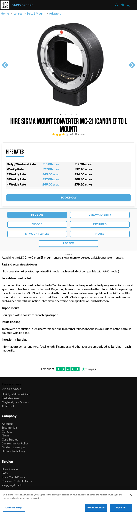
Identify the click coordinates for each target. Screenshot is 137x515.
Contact (7, 431)
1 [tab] (60, 114)
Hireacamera (11, 384)
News (5, 435)
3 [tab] (71, 114)
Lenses (18, 13)
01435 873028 (22, 5)
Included (100, 224)
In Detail (37, 214)
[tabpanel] (68, 65)
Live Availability (99, 214)
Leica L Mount (35, 13)
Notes (99, 233)
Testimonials (9, 427)
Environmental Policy (15, 443)
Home (5, 13)
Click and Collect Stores (17, 481)
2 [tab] (66, 114)
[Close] (131, 495)
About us (7, 423)
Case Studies (10, 439)
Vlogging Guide (12, 485)
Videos (37, 224)
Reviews (68, 243)
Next (132, 65)
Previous (5, 65)
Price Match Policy (13, 477)
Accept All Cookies (96, 508)
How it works (10, 469)
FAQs (5, 473)
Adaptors (55, 13)
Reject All (120, 508)
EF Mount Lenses (37, 233)
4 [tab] (76, 114)
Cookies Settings (14, 508)
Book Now (68, 197)
